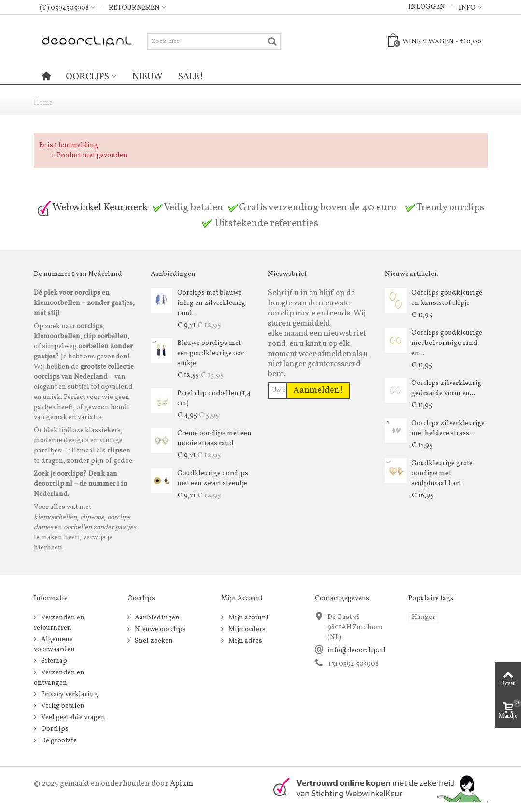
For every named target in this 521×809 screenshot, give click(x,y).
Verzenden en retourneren (59, 622)
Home (43, 103)
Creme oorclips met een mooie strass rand (214, 438)
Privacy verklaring (69, 694)
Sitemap (53, 661)
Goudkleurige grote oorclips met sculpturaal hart (442, 473)
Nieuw (147, 76)
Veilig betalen (62, 706)
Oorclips (87, 76)
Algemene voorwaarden (54, 644)
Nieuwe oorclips (159, 629)
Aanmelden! (318, 390)
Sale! (190, 76)
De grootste (58, 740)
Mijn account (247, 617)
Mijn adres (244, 640)
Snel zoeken (153, 640)
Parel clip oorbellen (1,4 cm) (214, 398)
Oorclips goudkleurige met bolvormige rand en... (446, 343)
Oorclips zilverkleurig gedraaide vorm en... (446, 388)
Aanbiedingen (156, 617)
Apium (181, 784)
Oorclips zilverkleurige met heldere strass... (448, 428)
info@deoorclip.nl (356, 650)
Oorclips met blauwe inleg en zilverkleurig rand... (211, 303)
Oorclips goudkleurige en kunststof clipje (446, 298)
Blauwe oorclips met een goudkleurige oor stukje (210, 353)
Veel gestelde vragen (72, 717)
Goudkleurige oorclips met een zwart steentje (212, 478)
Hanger (423, 617)
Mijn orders (246, 629)
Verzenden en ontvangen (59, 677)
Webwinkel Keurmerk (92, 208)
